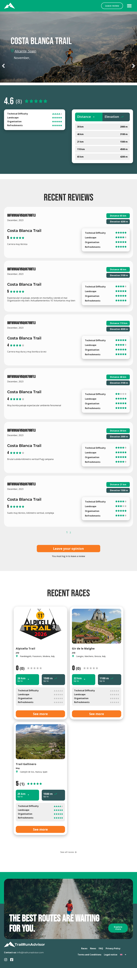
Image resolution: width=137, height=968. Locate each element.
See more (40, 714)
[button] (129, 6)
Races (84, 948)
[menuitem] (123, 955)
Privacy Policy (113, 948)
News (93, 948)
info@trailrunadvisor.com (30, 952)
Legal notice (110, 954)
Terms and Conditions (89, 954)
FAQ (101, 948)
